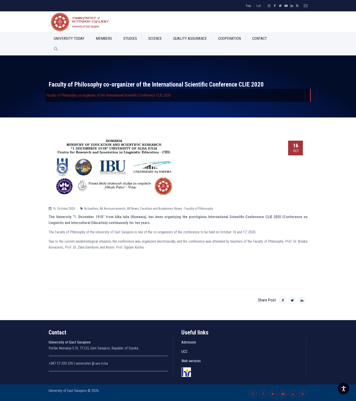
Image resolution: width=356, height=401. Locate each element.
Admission (188, 342)
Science (155, 38)
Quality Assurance (190, 38)
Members (104, 38)
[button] (56, 49)
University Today (69, 38)
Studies (130, 38)
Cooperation (229, 38)
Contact (259, 38)
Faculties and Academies (156, 209)
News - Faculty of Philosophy (193, 209)
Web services (191, 361)
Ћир (248, 6)
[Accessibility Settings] (343, 388)
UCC (184, 351)
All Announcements (113, 209)
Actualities (91, 209)
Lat (259, 6)
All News (133, 209)
